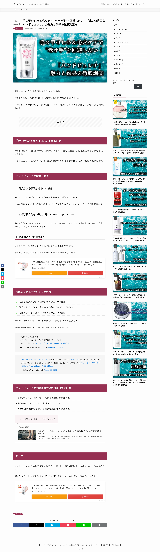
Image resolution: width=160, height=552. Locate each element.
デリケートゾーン (122, 44)
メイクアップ (120, 58)
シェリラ (18, 4)
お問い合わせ (115, 545)
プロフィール (51, 545)
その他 (118, 39)
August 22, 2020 (50, 370)
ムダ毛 (118, 53)
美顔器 (118, 71)
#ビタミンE (73, 359)
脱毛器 (118, 76)
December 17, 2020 (55, 347)
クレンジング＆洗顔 (123, 30)
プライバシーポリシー (93, 545)
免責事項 (105, 545)
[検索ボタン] (144, 4)
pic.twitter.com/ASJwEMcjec (42, 366)
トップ (43, 545)
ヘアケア (119, 48)
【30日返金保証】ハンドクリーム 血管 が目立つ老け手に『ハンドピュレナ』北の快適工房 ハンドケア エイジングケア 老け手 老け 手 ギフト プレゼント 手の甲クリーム (67, 263)
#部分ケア (96, 363)
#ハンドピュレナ (43, 343)
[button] (21, 525)
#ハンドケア (85, 363)
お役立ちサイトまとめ (76, 545)
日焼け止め (119, 67)
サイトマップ (62, 545)
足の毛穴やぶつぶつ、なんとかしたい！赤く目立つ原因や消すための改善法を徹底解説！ (69, 432)
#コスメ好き (25, 366)
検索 (114, 86)
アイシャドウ (120, 25)
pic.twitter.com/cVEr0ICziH (60, 343)
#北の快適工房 (26, 359)
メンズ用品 (119, 62)
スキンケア (19, 28)
